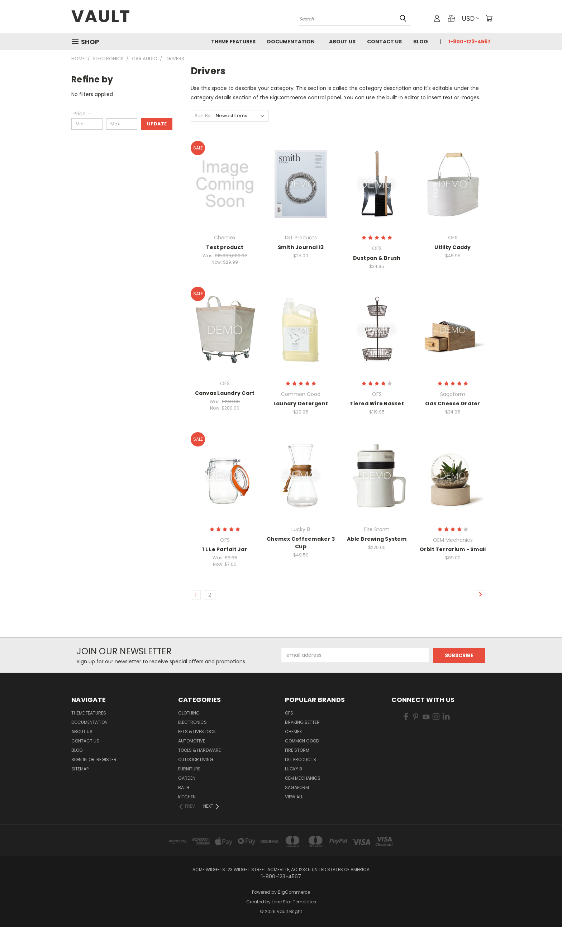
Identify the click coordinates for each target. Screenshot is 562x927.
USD (470, 18)
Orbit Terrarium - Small (453, 549)
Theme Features (233, 41)
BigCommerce (294, 892)
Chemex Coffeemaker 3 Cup (301, 542)
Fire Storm (297, 750)
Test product (224, 247)
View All (294, 797)
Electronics (192, 722)
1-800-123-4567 (469, 41)
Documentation (292, 41)
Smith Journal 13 (301, 247)
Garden (186, 778)
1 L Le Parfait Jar (224, 549)
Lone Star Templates (294, 902)
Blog (420, 41)
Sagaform (297, 787)
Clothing (189, 713)
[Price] (83, 113)
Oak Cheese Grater (452, 403)
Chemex (293, 731)
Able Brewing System (376, 539)
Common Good (302, 741)
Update (157, 123)
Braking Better (302, 722)
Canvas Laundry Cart (225, 393)
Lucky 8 (293, 769)
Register (106, 759)
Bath (183, 787)
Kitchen (187, 797)
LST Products (300, 759)
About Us (342, 41)
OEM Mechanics (302, 778)
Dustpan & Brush (377, 258)
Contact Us (384, 41)
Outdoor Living (195, 759)
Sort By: (203, 115)
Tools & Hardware (199, 750)
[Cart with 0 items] (488, 18)
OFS (289, 713)
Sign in (79, 759)
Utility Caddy (452, 247)
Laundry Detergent (300, 403)
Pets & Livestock (197, 731)
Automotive (191, 741)
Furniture (189, 769)
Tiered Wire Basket (376, 403)
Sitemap (80, 769)
